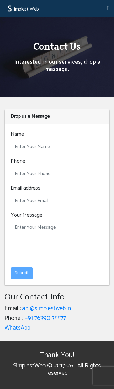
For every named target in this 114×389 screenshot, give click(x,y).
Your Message (26, 215)
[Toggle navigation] (108, 8)
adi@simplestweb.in (46, 308)
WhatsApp (17, 328)
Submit (22, 273)
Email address (25, 188)
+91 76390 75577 (45, 318)
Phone (18, 161)
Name (17, 134)
